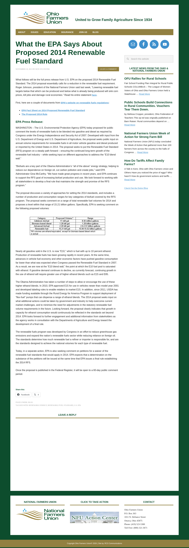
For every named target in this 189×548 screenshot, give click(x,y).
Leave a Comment (108, 70)
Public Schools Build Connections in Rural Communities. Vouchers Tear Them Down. (148, 106)
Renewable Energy (38, 406)
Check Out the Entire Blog (136, 189)
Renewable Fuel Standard (60, 406)
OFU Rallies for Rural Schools (145, 79)
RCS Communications (113, 544)
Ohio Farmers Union (42, 17)
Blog (30, 403)
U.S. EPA (77, 406)
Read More (144, 94)
